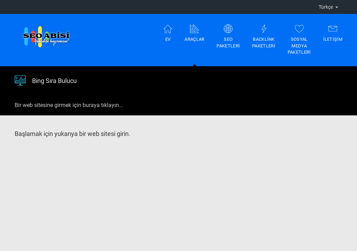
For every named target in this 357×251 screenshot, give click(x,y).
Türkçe (328, 7)
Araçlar (194, 45)
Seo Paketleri (228, 36)
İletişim (332, 33)
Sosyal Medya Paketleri (299, 39)
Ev (168, 33)
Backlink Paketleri (263, 36)
